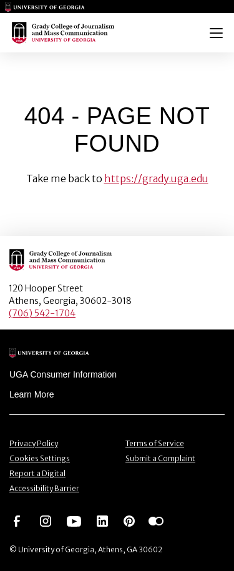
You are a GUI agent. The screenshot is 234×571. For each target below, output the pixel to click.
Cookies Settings (39, 458)
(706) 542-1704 (42, 313)
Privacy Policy (33, 443)
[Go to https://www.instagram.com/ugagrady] (45, 520)
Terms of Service (154, 443)
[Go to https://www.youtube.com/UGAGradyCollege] (74, 520)
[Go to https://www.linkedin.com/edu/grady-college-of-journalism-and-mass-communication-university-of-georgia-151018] (102, 520)
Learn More (31, 394)
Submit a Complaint (160, 458)
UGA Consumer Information (63, 374)
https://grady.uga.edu (156, 178)
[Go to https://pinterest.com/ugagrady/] (129, 520)
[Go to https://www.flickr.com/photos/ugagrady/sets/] (156, 520)
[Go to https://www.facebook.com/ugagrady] (16, 520)
